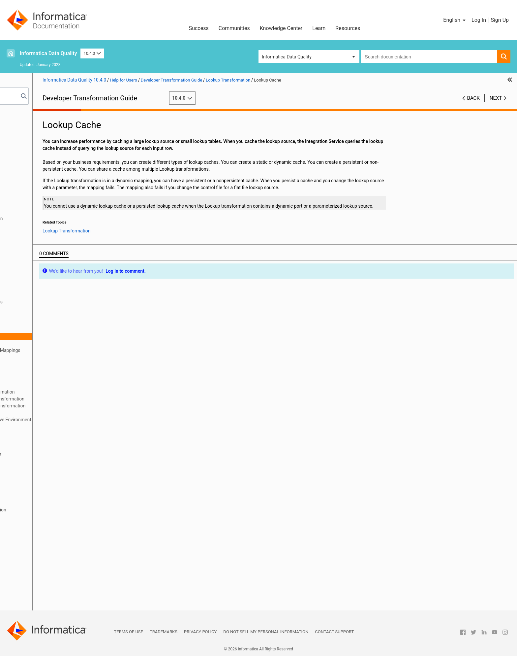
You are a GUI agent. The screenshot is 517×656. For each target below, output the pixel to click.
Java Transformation (32, 246)
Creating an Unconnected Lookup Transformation (71, 405)
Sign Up (500, 20)
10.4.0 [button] (92, 53)
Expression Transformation (38, 225)
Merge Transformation (34, 468)
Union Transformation (33, 551)
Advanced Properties (42, 385)
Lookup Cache (35, 336)
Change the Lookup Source (48, 364)
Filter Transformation (32, 232)
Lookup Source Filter (42, 322)
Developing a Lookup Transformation (58, 308)
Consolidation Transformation (41, 190)
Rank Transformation (32, 489)
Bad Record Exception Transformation (49, 163)
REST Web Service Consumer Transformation (57, 509)
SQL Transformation (31, 537)
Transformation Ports (33, 128)
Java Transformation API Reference (47, 253)
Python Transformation (34, 482)
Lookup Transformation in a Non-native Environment (74, 419)
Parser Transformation (34, 475)
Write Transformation (32, 600)
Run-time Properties (41, 378)
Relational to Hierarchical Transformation (53, 502)
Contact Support (334, 631)
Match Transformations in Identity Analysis (55, 454)
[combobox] (429, 56)
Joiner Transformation (33, 267)
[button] (454, 20)
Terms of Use (128, 631)
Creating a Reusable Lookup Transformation (66, 392)
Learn (318, 28)
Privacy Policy (200, 631)
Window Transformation (35, 593)
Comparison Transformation (40, 184)
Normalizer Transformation (38, 461)
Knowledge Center (281, 28)
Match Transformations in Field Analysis (52, 447)
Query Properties (38, 343)
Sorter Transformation (33, 530)
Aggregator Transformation (39, 149)
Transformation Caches (35, 135)
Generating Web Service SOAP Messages (53, 579)
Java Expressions (29, 260)
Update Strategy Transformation (43, 558)
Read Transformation (32, 496)
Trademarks (163, 631)
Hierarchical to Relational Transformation (53, 239)
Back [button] (473, 98)
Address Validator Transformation (45, 142)
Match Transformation (34, 440)
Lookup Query (35, 315)
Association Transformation (39, 156)
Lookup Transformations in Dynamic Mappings (68, 350)
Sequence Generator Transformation (48, 523)
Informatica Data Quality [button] (287, 56)
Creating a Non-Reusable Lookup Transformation (70, 398)
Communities (234, 28)
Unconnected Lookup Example (52, 412)
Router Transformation (34, 516)
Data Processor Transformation (43, 204)
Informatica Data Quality (48, 53)
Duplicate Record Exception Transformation (55, 218)
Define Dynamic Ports (43, 357)
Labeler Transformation (35, 281)
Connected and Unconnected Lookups (60, 301)
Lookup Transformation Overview (54, 294)
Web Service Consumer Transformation (51, 565)
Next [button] (496, 98)
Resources (347, 28)
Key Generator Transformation (42, 274)
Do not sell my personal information (265, 631)
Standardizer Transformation (40, 544)
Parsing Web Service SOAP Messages (49, 572)
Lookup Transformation (35, 288)
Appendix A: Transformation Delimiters (50, 606)
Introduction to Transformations (43, 121)
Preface (19, 114)
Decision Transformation (36, 211)
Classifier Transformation (37, 177)
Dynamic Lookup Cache (35, 433)
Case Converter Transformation (43, 170)
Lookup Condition (39, 329)
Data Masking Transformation (41, 197)
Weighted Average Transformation (46, 586)
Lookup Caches (27, 426)
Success (199, 28)
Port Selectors (35, 371)
